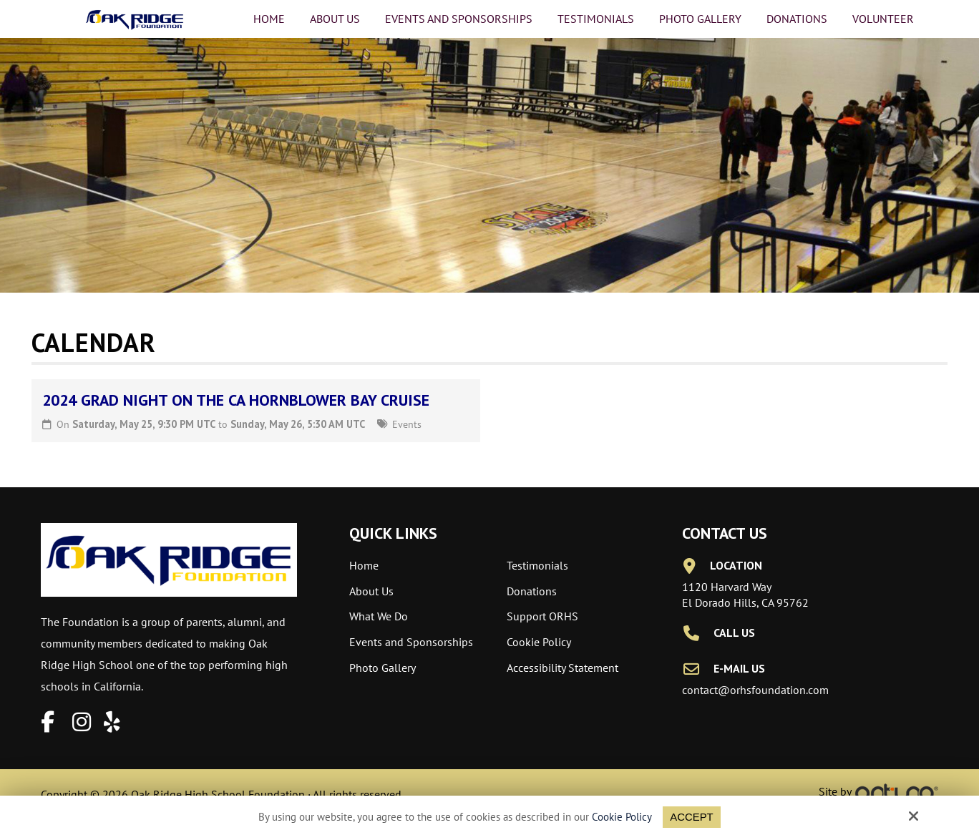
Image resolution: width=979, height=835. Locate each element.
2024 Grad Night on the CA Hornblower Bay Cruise (235, 400)
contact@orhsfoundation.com (755, 690)
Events (407, 424)
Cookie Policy (622, 817)
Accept (691, 817)
